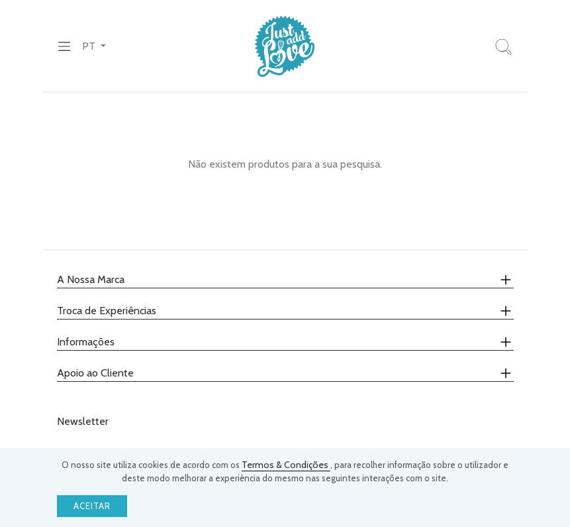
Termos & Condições (286, 465)
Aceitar (92, 506)
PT (90, 46)
